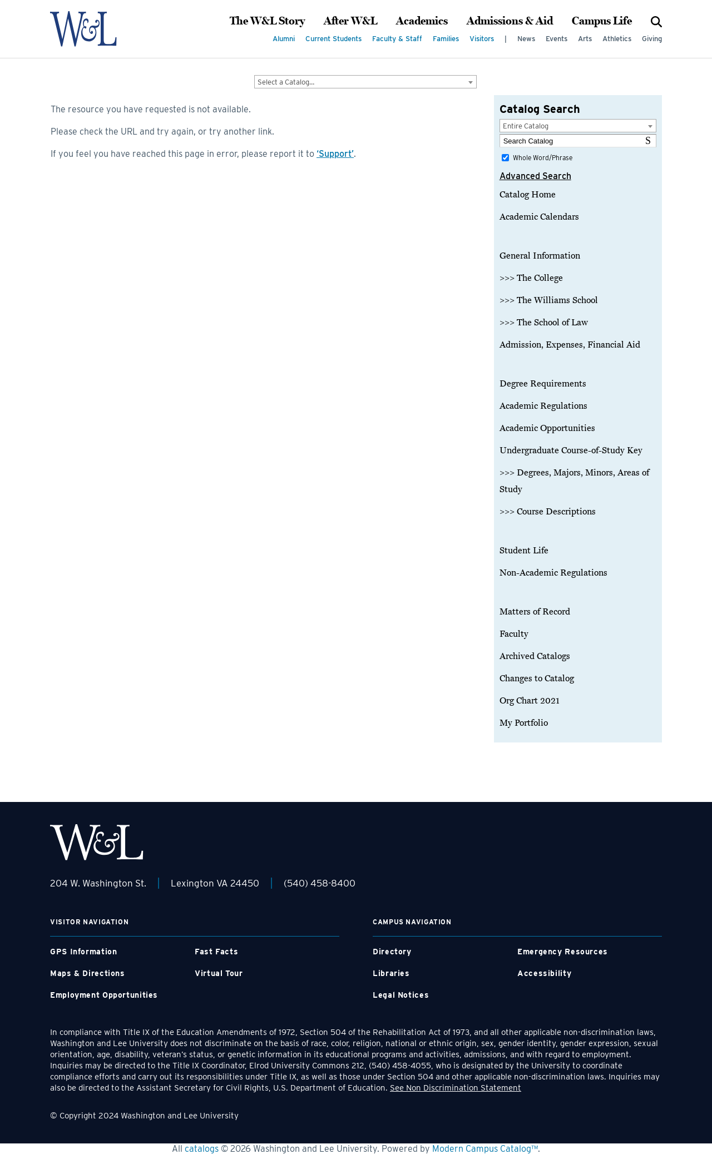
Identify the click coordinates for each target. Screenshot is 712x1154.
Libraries (391, 973)
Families (446, 38)
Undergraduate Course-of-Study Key (571, 450)
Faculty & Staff (397, 38)
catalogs (202, 1148)
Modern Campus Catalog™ (485, 1148)
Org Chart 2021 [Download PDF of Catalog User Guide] (530, 700)
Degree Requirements (543, 383)
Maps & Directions (87, 973)
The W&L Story (267, 21)
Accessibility (544, 973)
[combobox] (365, 81)
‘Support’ (335, 153)
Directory (392, 951)
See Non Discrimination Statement (455, 1088)
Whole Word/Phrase (542, 157)
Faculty (514, 634)
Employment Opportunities (104, 994)
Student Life (524, 550)
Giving (652, 38)
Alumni (284, 38)
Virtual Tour (219, 973)
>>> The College (531, 278)
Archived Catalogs (535, 656)
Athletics (616, 38)
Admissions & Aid (510, 21)
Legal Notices (401, 994)
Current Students (333, 38)
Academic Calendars (539, 216)
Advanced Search (535, 176)
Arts (585, 38)
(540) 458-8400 (319, 883)
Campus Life (602, 21)
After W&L (350, 21)
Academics (422, 21)
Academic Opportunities (547, 428)
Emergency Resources (562, 951)
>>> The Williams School (549, 300)
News (526, 38)
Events (556, 38)
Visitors (481, 38)
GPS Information (83, 951)
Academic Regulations (543, 406)
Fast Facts (216, 951)
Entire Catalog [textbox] (525, 126)
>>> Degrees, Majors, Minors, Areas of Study (574, 481)
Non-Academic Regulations (553, 572)
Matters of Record (535, 611)
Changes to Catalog (537, 678)
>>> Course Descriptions (548, 511)
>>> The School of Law (544, 322)
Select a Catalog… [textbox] (286, 82)
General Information (540, 255)
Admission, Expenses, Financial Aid (570, 344)
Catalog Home (528, 194)
